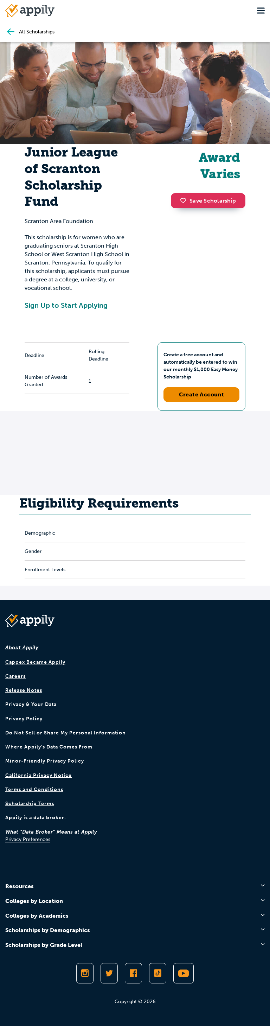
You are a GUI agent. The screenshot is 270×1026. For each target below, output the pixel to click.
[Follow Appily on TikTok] (157, 973)
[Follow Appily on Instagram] (85, 973)
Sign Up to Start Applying (66, 305)
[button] (184, 200)
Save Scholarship (208, 200)
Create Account (201, 394)
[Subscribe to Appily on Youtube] (183, 973)
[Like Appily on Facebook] (133, 973)
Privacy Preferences (27, 839)
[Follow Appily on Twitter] (109, 973)
